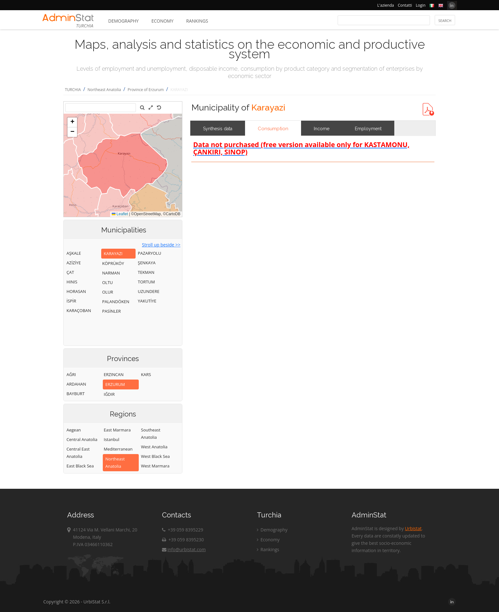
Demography (123, 21)
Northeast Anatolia (104, 89)
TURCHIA (73, 89)
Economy (162, 21)
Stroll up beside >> (161, 245)
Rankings (197, 21)
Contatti (405, 5)
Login (420, 5)
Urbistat (413, 528)
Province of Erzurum (146, 89)
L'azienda (385, 5)
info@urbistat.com (184, 549)
